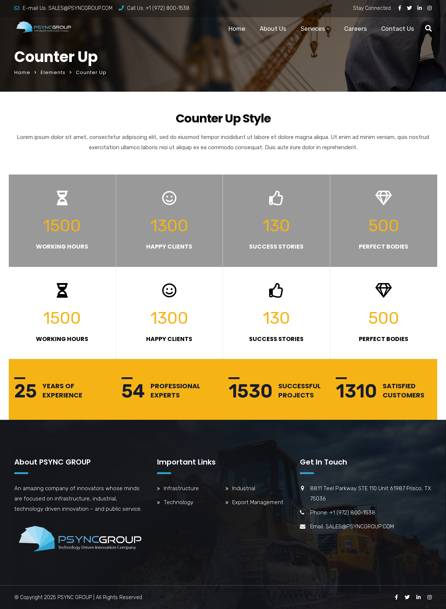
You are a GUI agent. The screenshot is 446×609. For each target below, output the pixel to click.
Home (236, 28)
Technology (178, 502)
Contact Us (397, 28)
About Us (273, 28)
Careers (355, 28)
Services (313, 28)
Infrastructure (181, 488)
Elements (53, 72)
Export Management (257, 502)
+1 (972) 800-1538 (167, 8)
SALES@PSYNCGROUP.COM (80, 8)
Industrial (243, 488)
